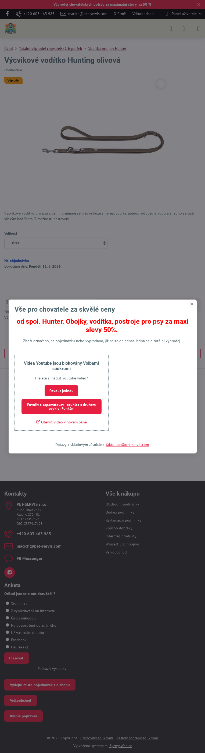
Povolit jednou (61, 390)
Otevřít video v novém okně (61, 422)
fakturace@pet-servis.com (127, 444)
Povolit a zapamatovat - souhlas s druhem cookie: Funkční (61, 406)
